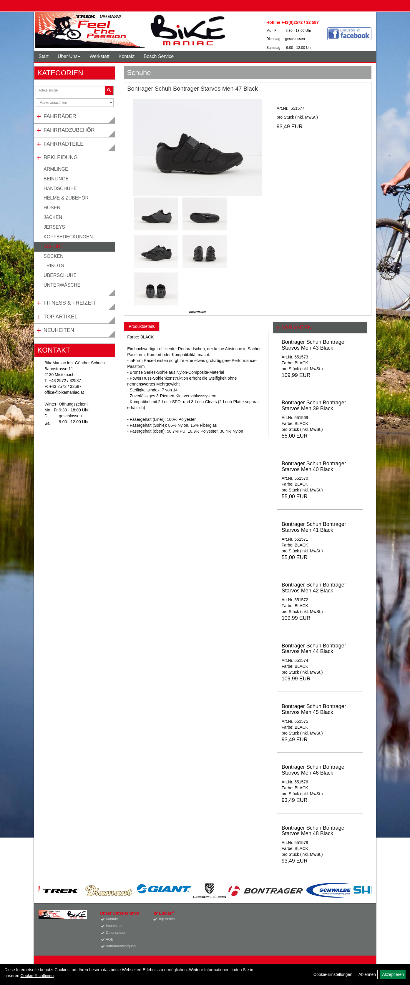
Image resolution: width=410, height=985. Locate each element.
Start (44, 56)
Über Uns (69, 56)
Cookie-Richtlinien (37, 975)
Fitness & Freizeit (70, 303)
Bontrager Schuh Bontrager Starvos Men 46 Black (314, 770)
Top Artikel (60, 317)
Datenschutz (116, 933)
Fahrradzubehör (69, 130)
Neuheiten (59, 330)
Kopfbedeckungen (68, 236)
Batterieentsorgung (121, 946)
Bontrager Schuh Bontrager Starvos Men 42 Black (314, 588)
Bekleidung (61, 157)
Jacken (53, 217)
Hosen (52, 207)
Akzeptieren (393, 974)
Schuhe (54, 246)
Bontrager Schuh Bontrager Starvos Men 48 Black (314, 831)
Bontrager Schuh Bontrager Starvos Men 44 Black (314, 649)
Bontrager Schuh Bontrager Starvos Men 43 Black (314, 345)
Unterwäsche (62, 285)
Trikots (54, 265)
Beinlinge (56, 178)
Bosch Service (159, 56)
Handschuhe (60, 188)
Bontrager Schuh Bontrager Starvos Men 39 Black (314, 405)
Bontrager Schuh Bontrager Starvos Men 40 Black (314, 466)
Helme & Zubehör (66, 197)
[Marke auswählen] (75, 102)
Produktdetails (142, 326)
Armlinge (56, 169)
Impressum (114, 926)
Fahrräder (60, 116)
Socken (54, 256)
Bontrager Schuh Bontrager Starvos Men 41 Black (314, 527)
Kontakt (127, 56)
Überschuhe (60, 275)
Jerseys (54, 227)
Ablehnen (367, 974)
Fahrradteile (64, 144)
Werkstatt (99, 56)
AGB (109, 939)
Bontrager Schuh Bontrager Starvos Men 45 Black (314, 709)
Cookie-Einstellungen (332, 974)
